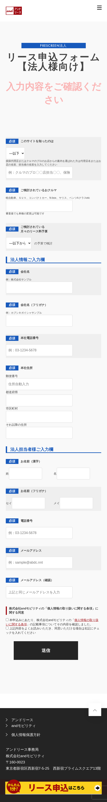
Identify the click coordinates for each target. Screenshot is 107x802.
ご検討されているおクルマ (31, 190)
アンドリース (22, 720)
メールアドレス (24, 550)
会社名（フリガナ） (27, 304)
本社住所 (19, 368)
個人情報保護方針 (26, 735)
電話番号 (19, 520)
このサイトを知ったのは (30, 141)
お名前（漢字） (24, 461)
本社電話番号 (22, 338)
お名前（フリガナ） (27, 491)
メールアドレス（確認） (30, 580)
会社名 (18, 271)
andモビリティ (23, 726)
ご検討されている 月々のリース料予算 (27, 229)
